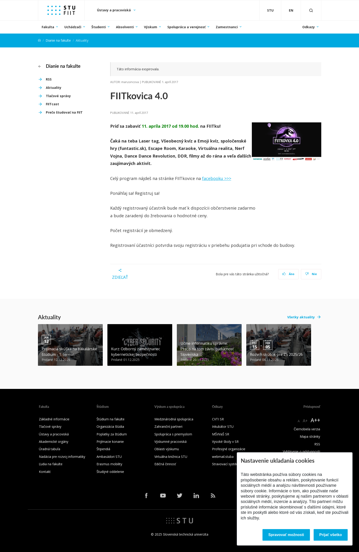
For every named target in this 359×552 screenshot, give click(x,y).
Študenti (98, 27)
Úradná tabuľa (49, 449)
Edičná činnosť (165, 464)
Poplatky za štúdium (112, 434)
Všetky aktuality (301, 317)
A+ (305, 420)
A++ (315, 420)
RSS (49, 79)
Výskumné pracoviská (170, 441)
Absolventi (125, 27)
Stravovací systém (225, 464)
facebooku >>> (216, 178)
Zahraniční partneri (168, 426)
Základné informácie (54, 419)
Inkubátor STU (223, 426)
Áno (288, 274)
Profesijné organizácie (228, 449)
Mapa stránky (310, 436)
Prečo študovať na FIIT (64, 112)
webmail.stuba (223, 456)
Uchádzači (72, 27)
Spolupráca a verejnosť (186, 27)
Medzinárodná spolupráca (173, 419)
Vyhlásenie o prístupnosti (301, 451)
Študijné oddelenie (110, 471)
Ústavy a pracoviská (114, 10)
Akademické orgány (53, 441)
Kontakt (45, 471)
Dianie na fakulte (58, 40)
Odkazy (308, 27)
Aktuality (53, 87)
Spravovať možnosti (286, 535)
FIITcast (52, 104)
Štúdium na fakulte (111, 419)
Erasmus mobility (109, 464)
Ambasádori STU (109, 456)
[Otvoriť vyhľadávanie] (311, 10)
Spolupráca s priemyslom (173, 434)
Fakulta (48, 27)
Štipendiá (103, 449)
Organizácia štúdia (110, 426)
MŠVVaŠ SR (220, 434)
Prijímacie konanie (110, 441)
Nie (311, 274)
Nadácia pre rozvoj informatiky (62, 456)
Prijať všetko (330, 535)
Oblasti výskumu (166, 449)
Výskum (150, 27)
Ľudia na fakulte (50, 464)
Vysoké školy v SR (225, 441)
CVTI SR (218, 419)
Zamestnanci (227, 27)
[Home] (39, 40)
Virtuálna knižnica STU (170, 456)
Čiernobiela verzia (307, 429)
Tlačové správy (58, 96)
